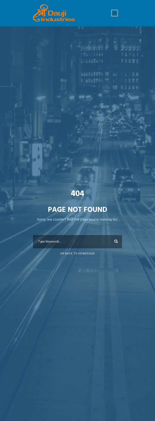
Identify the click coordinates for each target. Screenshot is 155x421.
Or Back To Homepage (77, 253)
